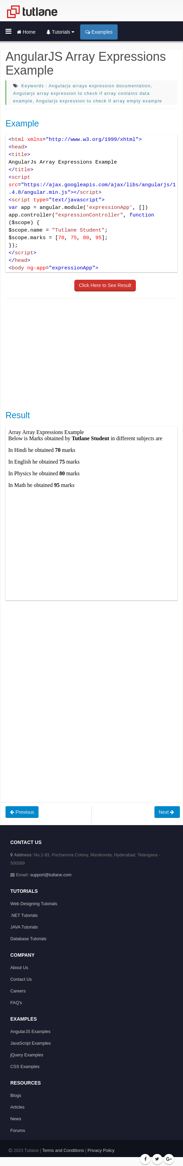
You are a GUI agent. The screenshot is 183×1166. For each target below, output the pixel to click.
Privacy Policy (100, 1150)
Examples (98, 32)
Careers (18, 991)
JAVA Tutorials (24, 927)
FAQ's (16, 1002)
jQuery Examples (26, 1055)
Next (167, 812)
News (15, 1119)
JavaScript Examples (30, 1043)
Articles (17, 1107)
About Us (19, 967)
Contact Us (21, 979)
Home (26, 32)
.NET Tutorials (24, 915)
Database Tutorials (28, 938)
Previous (22, 812)
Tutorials (60, 32)
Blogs (15, 1095)
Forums (17, 1130)
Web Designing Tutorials (33, 903)
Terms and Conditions (63, 1150)
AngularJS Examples (30, 1031)
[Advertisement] (94, 354)
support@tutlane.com (51, 875)
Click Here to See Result (105, 285)
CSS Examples (25, 1066)
